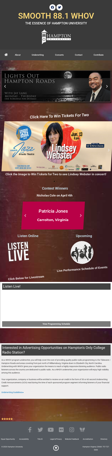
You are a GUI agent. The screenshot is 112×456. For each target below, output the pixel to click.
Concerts (59, 55)
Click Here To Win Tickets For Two (78, 116)
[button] (5, 86)
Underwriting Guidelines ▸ (12, 392)
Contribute (99, 55)
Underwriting (38, 55)
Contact (78, 55)
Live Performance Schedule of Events (61, 269)
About (18, 55)
